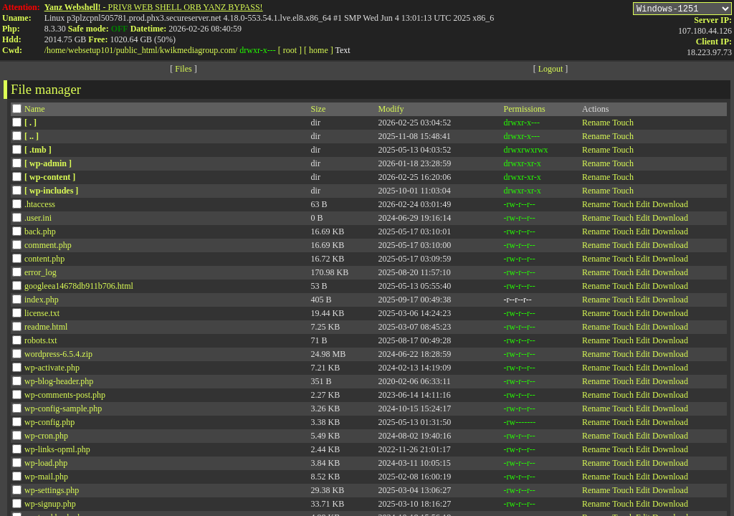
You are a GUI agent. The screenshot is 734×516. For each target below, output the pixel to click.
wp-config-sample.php (63, 411)
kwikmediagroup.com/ (198, 50)
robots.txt (40, 343)
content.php (44, 261)
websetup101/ (92, 50)
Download (670, 206)
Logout (550, 71)
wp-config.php (49, 424)
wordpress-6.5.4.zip (58, 356)
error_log (40, 274)
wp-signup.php (50, 506)
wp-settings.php (51, 492)
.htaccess (39, 206)
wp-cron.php (46, 438)
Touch (623, 125)
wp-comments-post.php (64, 397)
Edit (643, 206)
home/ (57, 50)
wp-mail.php (46, 479)
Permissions (524, 111)
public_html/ (138, 50)
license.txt (41, 315)
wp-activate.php (52, 370)
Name (34, 111)
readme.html (45, 329)
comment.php (48, 247)
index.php (41, 302)
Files (183, 71)
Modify (391, 111)
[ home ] (318, 50)
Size (318, 111)
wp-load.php (45, 465)
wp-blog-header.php (58, 383)
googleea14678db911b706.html (78, 288)
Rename (596, 125)
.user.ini (38, 220)
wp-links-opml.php (57, 451)
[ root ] (290, 50)
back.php (40, 234)
